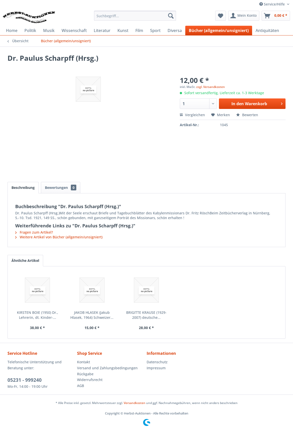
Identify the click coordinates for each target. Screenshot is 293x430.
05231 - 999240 (24, 380)
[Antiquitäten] (267, 30)
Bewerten (247, 114)
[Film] (139, 30)
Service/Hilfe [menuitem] (272, 4)
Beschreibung (23, 187)
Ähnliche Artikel (25, 260)
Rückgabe (85, 374)
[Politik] (30, 30)
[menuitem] (135, 16)
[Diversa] (174, 30)
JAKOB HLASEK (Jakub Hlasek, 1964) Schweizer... (91, 315)
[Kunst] (123, 30)
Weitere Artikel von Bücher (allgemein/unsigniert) (58, 237)
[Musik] (49, 30)
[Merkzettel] (220, 16)
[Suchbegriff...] (135, 16)
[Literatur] (102, 30)
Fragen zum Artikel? (34, 232)
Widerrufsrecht (89, 379)
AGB (80, 385)
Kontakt (83, 362)
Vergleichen (192, 114)
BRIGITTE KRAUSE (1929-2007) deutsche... (146, 315)
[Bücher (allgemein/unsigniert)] (218, 30)
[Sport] (155, 30)
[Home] (11, 30)
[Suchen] (171, 16)
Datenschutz (157, 362)
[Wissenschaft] (74, 30)
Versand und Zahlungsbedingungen (107, 368)
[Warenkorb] (276, 16)
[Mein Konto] (243, 16)
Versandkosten (134, 403)
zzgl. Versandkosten (210, 87)
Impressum (156, 368)
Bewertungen (60, 187)
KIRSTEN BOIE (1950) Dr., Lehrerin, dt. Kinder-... (37, 315)
